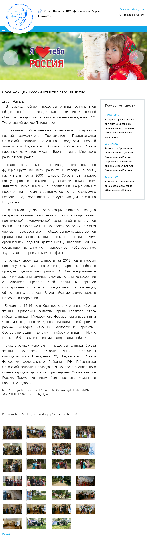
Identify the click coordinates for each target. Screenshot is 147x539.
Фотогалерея (81, 11)
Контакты (44, 16)
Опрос (96, 11)
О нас (47, 11)
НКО (68, 11)
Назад (6, 533)
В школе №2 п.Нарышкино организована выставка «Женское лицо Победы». (119, 186)
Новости (58, 11)
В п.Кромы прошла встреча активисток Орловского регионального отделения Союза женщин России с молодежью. (120, 128)
